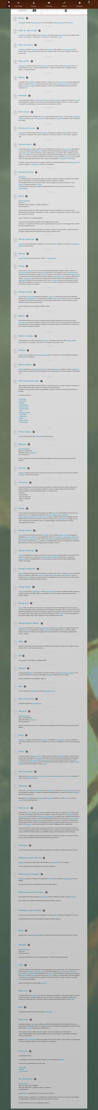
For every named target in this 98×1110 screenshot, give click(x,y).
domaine (56, 628)
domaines (26, 629)
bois (64, 149)
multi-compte (48, 1011)
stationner (50, 790)
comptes (33, 1024)
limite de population (59, 22)
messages (66, 535)
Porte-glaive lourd (23, 408)
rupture (47, 100)
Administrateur (33, 516)
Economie (33, 4)
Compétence (22, 35)
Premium (39, 820)
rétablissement (75, 369)
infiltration (54, 555)
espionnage (21, 559)
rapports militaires (50, 591)
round (58, 975)
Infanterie (21, 184)
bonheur (69, 65)
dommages (27, 977)
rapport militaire (67, 537)
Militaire (64, 4)
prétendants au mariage (62, 84)
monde (53, 513)
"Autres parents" (27, 278)
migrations (73, 896)
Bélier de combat (23, 422)
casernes (40, 790)
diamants (37, 151)
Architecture (32, 452)
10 (89, 2)
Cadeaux (21, 516)
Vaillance (50, 973)
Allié (20, 436)
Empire (62, 756)
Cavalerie (39, 184)
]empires (51, 296)
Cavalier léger (22, 414)
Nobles (43, 272)
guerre (44, 763)
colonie (48, 557)
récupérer (40, 369)
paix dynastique (56, 100)
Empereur (38, 100)
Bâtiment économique (24, 200)
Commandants (29, 973)
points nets (40, 118)
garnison (65, 790)
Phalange (21, 1069)
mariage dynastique (59, 276)
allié (65, 575)
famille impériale (23, 272)
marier (33, 84)
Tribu (20, 176)
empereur (34, 49)
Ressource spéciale (33, 762)
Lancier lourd (22, 401)
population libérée (23, 188)
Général (47, 340)
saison (37, 935)
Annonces (45, 516)
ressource (66, 156)
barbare (23, 176)
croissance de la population (43, 355)
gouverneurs (26, 86)
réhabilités (69, 340)
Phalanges (21, 403)
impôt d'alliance (59, 537)
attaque (43, 116)
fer (66, 149)
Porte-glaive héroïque (24, 412)
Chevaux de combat (45, 760)
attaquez (33, 975)
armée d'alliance (45, 628)
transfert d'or (41, 575)
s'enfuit (20, 979)
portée (61, 116)
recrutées (66, 798)
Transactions (26, 516)
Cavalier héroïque (23, 420)
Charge (48, 1059)
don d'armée (47, 629)
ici (19, 308)
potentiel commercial (68, 49)
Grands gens (49, 4)
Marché (64, 132)
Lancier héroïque (23, 404)
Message (21, 535)
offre (56, 156)
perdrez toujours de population (66, 673)
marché (30, 149)
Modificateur (22, 862)
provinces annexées (42, 776)
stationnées (40, 798)
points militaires (52, 258)
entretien (28, 816)
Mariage (21, 296)
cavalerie (21, 762)
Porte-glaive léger (23, 406)
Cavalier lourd (23, 416)
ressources (52, 691)
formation (75, 792)
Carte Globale (18, 4)
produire (45, 691)
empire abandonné (36, 703)
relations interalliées (32, 537)
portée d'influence (50, 539)
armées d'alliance (25, 539)
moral (77, 100)
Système (40, 516)
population (50, 674)
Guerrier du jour (23, 322)
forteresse (25, 1093)
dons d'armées (33, 539)
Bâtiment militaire (23, 1083)
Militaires (55, 515)
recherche (25, 355)
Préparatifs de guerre (39, 971)
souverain (33, 369)
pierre (70, 149)
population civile (36, 22)
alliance (38, 436)
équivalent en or (74, 162)
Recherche (21, 244)
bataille (20, 342)
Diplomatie (80, 4)
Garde (20, 410)
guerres (38, 540)
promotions (74, 790)
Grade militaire (22, 258)
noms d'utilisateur (31, 1039)
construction (62, 35)
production (59, 739)
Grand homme (71, 272)
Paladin (21, 418)
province (70, 22)
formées (34, 790)
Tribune (51, 516)
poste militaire (54, 557)
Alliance (60, 515)
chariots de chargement (32, 778)
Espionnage (65, 515)
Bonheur (30, 673)
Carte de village (61, 518)
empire (73, 158)
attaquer (39, 758)
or (19, 151)
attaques (30, 812)
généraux (33, 86)
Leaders (67, 971)
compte (58, 118)
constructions (73, 818)
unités (46, 369)
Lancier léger (22, 399)
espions (32, 557)
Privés (50, 515)
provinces (27, 152)
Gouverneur (44, 35)
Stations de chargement (56, 776)
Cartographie (35, 760)
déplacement (75, 537)
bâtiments (23, 22)
